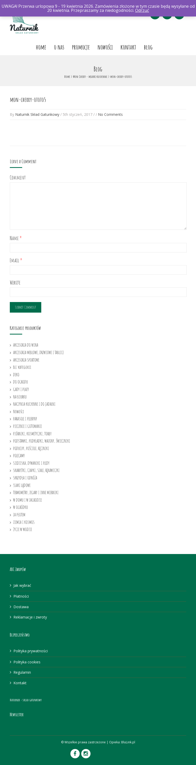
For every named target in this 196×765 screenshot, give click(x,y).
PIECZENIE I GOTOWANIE (27, 426)
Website (15, 282)
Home (41, 47)
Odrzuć (142, 10)
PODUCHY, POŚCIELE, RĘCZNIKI (31, 448)
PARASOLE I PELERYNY (25, 418)
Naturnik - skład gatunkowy (26, 700)
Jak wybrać (22, 585)
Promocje (81, 47)
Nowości (105, 47)
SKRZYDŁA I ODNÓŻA (25, 478)
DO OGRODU (20, 382)
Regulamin (22, 672)
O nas (59, 47)
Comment (18, 177)
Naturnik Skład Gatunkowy (37, 114)
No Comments (110, 114)
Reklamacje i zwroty (30, 617)
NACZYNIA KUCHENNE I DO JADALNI (34, 404)
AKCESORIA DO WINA (25, 345)
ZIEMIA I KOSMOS (24, 522)
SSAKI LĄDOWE (21, 485)
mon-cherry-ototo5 (28, 99)
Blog (148, 47)
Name (16, 238)
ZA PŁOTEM (19, 514)
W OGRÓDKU (20, 507)
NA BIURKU (20, 397)
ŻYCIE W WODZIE (22, 529)
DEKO (16, 374)
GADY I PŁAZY (21, 389)
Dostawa (21, 606)
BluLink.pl (128, 742)
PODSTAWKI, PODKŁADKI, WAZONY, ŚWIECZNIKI (41, 441)
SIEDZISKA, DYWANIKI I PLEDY (31, 463)
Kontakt (128, 47)
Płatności (21, 596)
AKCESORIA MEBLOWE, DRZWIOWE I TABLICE (38, 352)
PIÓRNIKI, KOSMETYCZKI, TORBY (32, 433)
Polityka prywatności (30, 650)
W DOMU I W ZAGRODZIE (27, 500)
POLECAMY (19, 455)
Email (16, 260)
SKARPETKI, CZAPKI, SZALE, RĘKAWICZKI (36, 470)
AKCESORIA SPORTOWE (26, 360)
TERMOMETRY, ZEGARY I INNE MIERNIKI (36, 492)
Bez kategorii (22, 367)
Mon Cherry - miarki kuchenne (90, 76)
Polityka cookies (26, 662)
